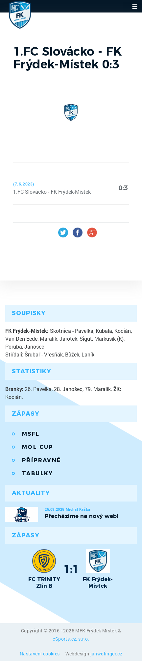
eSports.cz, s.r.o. (71, 639)
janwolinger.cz (106, 653)
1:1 (71, 568)
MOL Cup (37, 447)
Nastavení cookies (40, 653)
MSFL (31, 434)
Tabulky (37, 473)
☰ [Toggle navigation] (135, 6)
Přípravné (41, 460)
